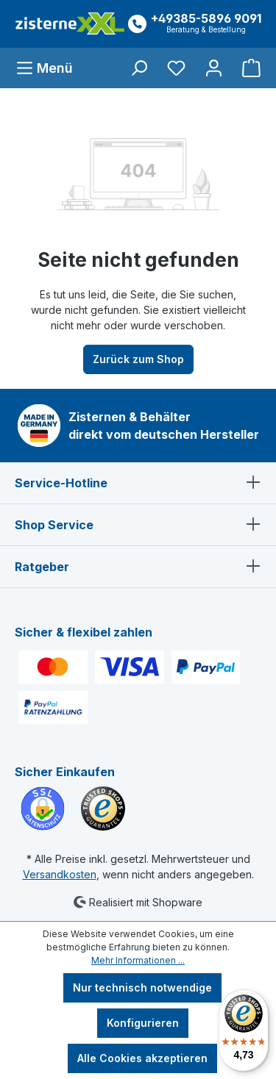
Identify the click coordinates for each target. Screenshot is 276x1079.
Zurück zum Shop (138, 359)
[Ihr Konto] (214, 68)
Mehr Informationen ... (138, 960)
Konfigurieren (143, 1023)
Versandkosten (59, 874)
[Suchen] (139, 68)
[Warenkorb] (247, 68)
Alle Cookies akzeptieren (142, 1058)
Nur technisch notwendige (142, 987)
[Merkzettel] (176, 68)
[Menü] (48, 68)
